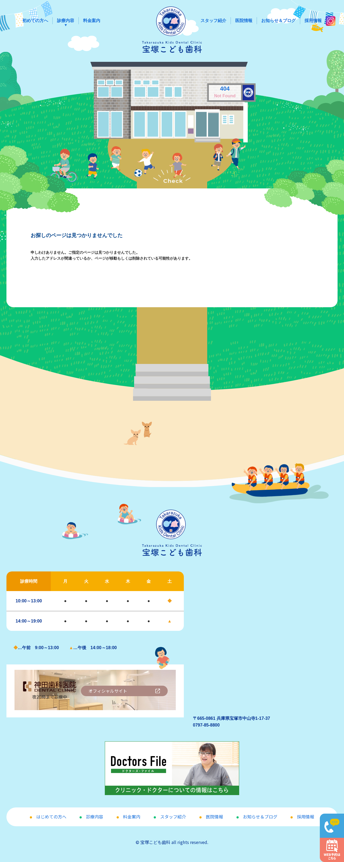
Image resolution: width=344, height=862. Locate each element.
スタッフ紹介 (213, 20)
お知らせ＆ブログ (278, 20)
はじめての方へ (51, 816)
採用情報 (313, 20)
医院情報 (243, 20)
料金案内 (91, 20)
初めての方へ (35, 20)
